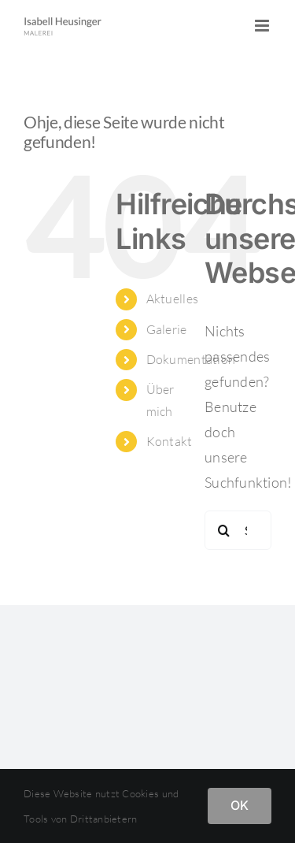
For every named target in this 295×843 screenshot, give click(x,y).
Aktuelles (172, 298)
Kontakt (169, 441)
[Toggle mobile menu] (263, 25)
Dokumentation (191, 359)
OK (239, 805)
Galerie (166, 329)
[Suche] (224, 530)
